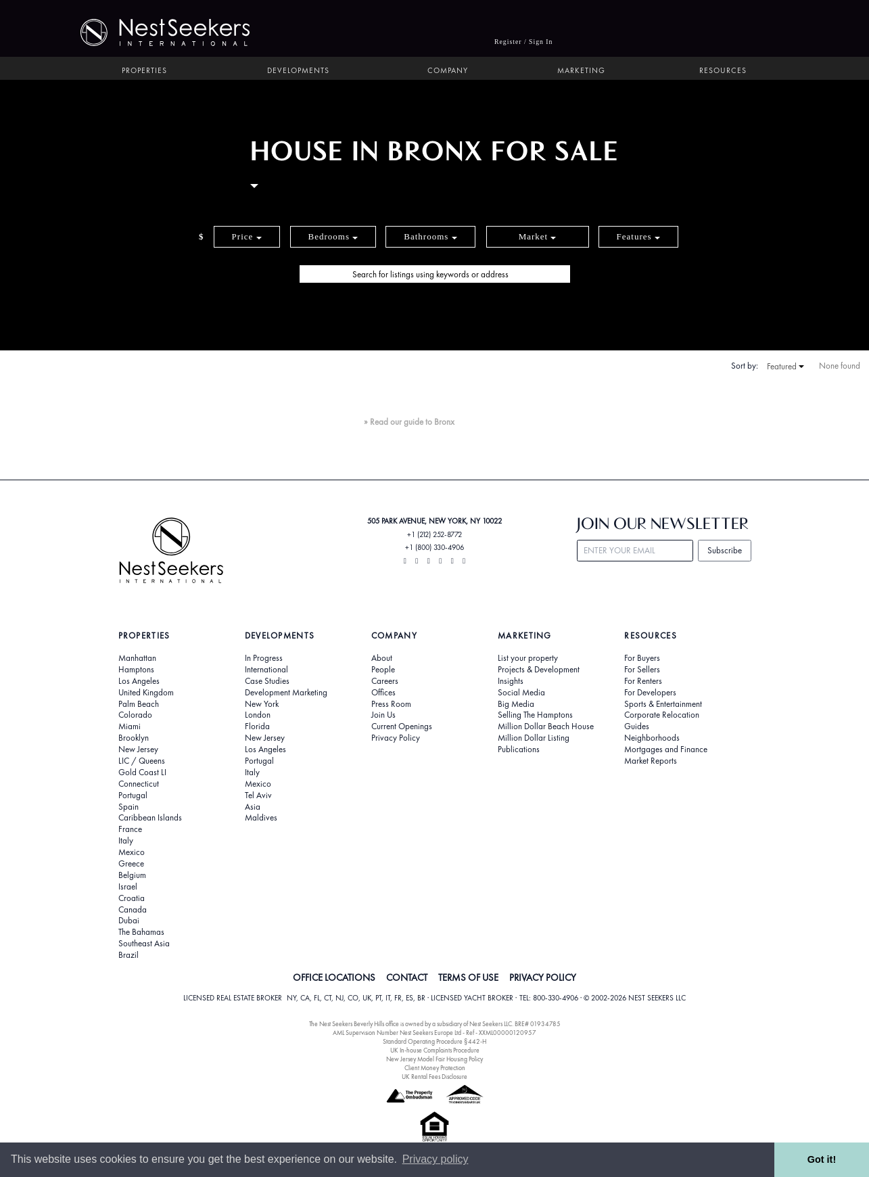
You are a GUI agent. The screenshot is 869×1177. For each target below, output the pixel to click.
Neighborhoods (652, 738)
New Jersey (138, 749)
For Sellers (642, 669)
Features (638, 236)
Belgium (132, 875)
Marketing (581, 71)
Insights (510, 681)
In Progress (264, 658)
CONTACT (406, 977)
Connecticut (138, 784)
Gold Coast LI (142, 772)
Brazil (128, 955)
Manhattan (137, 658)
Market (538, 236)
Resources (723, 71)
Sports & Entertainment (663, 704)
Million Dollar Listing (533, 738)
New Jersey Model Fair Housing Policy (434, 1059)
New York (262, 704)
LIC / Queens (141, 761)
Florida (257, 726)
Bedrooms (333, 236)
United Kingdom (146, 692)
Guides (636, 726)
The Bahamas (141, 932)
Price (247, 236)
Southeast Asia (144, 943)
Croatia (131, 898)
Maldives (261, 817)
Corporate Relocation (661, 715)
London (258, 715)
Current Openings (401, 726)
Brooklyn (133, 738)
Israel (127, 886)
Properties (144, 71)
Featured (785, 366)
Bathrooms (430, 236)
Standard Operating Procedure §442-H (434, 1041)
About (381, 658)
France (130, 829)
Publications (519, 749)
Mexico (131, 852)
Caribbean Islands (150, 817)
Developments (298, 71)
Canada (132, 909)
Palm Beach (138, 704)
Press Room (391, 704)
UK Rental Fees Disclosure (434, 1076)
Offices (383, 692)
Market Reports (650, 761)
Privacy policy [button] (435, 1159)
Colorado (135, 715)
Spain (128, 807)
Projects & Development (539, 669)
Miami (129, 726)
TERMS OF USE (468, 977)
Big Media (516, 704)
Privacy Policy (395, 738)
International (266, 669)
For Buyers (642, 658)
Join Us (383, 715)
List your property (528, 658)
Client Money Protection (434, 1067)
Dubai (128, 920)
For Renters (643, 681)
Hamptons (136, 669)
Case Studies (267, 681)
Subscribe (724, 550)
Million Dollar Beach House (546, 726)
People (383, 669)
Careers (384, 681)
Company (447, 71)
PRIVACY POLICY (542, 977)
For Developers (650, 692)
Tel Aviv (258, 795)
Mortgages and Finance (665, 749)
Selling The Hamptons (535, 715)
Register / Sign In (523, 41)
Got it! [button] (821, 1159)
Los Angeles (139, 681)
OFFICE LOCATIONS (334, 977)
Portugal (132, 795)
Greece (131, 863)
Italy (125, 840)
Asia (252, 807)
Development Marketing (286, 692)
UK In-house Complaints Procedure (434, 1050)
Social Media (521, 692)
